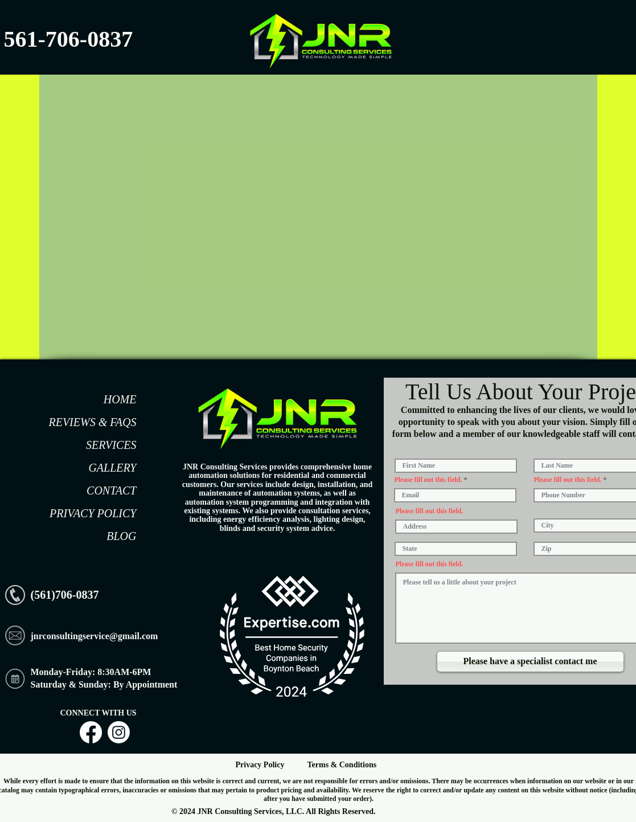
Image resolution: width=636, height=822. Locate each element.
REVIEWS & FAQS (92, 422)
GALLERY (112, 467)
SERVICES (111, 445)
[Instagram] (119, 732)
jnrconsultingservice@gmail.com (94, 636)
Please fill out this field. (428, 479)
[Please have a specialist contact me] (530, 662)
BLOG (121, 536)
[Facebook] (91, 732)
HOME (120, 399)
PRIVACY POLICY (93, 513)
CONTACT (111, 490)
